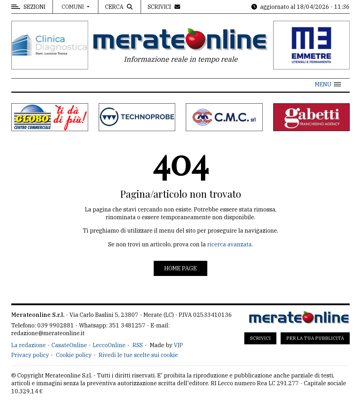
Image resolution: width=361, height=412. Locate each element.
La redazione (28, 345)
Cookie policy (74, 354)
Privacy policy (30, 354)
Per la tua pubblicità (315, 338)
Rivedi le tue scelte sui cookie (138, 354)
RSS (138, 345)
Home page (180, 268)
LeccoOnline (109, 345)
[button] (327, 84)
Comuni (73, 6)
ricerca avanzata (229, 244)
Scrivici (260, 338)
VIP (178, 345)
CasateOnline (69, 345)
